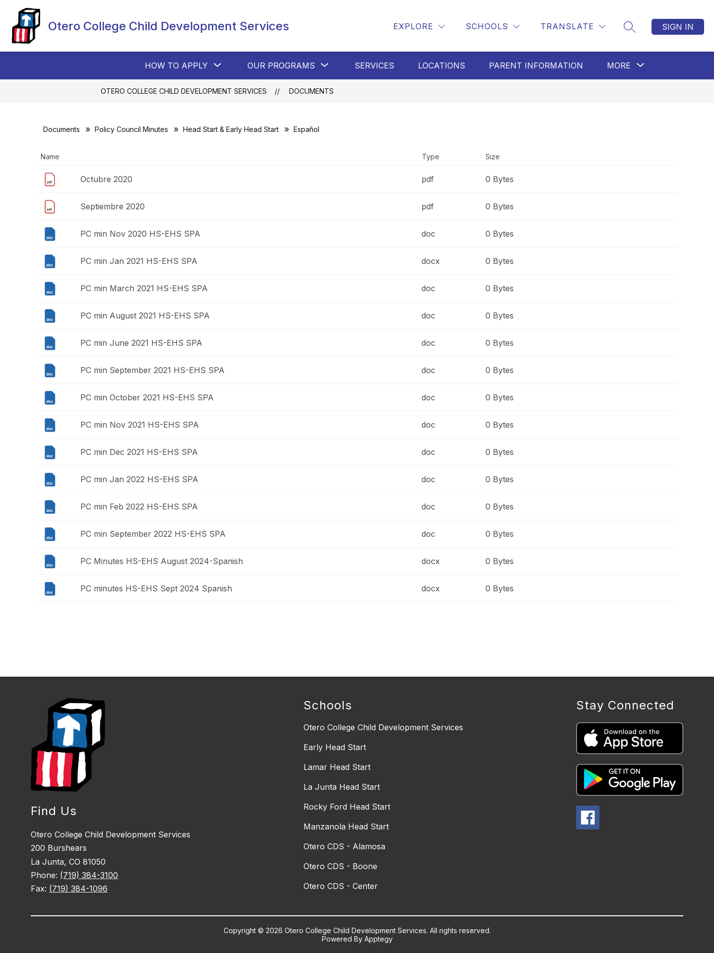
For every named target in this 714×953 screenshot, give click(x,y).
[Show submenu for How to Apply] (176, 65)
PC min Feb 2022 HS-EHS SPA (139, 506)
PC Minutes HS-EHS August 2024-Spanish (161, 561)
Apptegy (378, 939)
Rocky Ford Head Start (346, 807)
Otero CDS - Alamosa (344, 846)
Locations (441, 65)
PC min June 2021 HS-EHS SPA (141, 343)
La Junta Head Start (341, 787)
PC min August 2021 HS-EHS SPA (145, 315)
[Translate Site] (573, 26)
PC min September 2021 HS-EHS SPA (152, 370)
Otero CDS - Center (340, 886)
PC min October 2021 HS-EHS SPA (147, 397)
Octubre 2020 (106, 179)
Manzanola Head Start (346, 826)
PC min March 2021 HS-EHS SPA (144, 288)
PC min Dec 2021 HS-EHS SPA (139, 452)
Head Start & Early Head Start (231, 129)
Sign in (678, 27)
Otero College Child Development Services (184, 91)
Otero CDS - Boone (340, 866)
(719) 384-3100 (89, 875)
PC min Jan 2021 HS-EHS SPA (138, 261)
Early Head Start (334, 747)
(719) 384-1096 (78, 888)
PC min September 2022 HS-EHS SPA (153, 534)
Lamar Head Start (336, 767)
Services (374, 65)
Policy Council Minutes (131, 129)
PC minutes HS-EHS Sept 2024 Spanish (156, 588)
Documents (311, 91)
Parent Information (536, 65)
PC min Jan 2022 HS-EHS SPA (139, 479)
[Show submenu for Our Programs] (281, 65)
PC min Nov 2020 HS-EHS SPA (140, 234)
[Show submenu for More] (619, 65)
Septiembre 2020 (112, 206)
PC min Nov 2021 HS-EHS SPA (139, 425)
